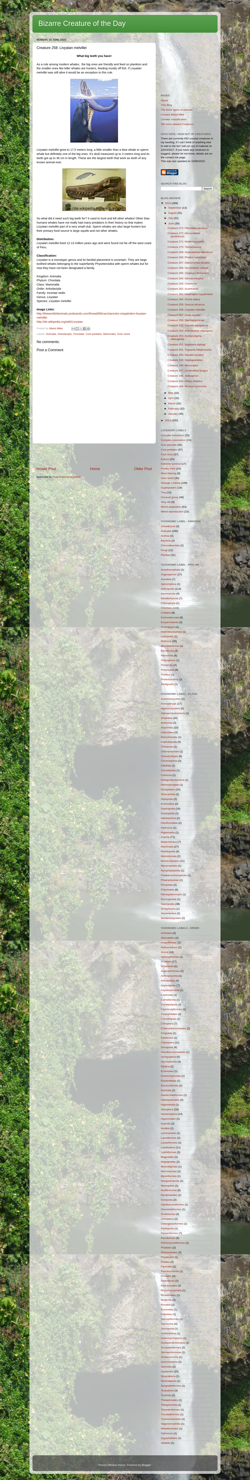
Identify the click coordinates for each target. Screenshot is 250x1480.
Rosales (166, 1304)
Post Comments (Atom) (67, 476)
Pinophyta (167, 665)
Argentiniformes (170, 971)
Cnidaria (166, 612)
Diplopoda (167, 799)
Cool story (167, 454)
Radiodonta (168, 1280)
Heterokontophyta (171, 631)
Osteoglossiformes (172, 1223)
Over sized (123, 333)
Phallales (166, 1247)
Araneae (166, 961)
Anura (164, 952)
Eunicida (166, 1090)
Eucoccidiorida (169, 1085)
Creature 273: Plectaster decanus (188, 228)
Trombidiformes (170, 1414)
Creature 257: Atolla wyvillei (184, 315)
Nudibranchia (169, 1190)
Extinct (165, 459)
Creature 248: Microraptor (183, 365)
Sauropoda (167, 1328)
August (172, 212)
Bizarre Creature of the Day (82, 23)
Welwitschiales (169, 1428)
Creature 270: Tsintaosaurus (184, 246)
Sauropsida (167, 903)
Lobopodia (167, 636)
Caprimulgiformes (171, 1009)
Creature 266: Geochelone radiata (188, 267)
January (173, 413)
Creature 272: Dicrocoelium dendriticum (184, 235)
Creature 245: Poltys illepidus (185, 381)
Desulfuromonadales (173, 1052)
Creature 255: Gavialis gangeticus (188, 325)
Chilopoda (167, 746)
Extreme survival (171, 463)
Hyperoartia (168, 832)
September (175, 207)
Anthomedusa (169, 947)
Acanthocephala (170, 569)
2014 (168, 420)
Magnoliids (167, 1156)
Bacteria (166, 540)
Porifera (165, 674)
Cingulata (166, 1033)
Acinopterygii (168, 703)
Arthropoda (167, 588)
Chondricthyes (169, 756)
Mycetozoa (167, 650)
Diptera (165, 1066)
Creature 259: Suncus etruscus (186, 304)
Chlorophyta (168, 603)
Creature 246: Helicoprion (183, 375)
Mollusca (166, 641)
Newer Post (46, 469)
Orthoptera (167, 1218)
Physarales (167, 1257)
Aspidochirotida (170, 990)
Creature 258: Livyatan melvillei (186, 309)
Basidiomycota (169, 598)
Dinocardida (168, 794)
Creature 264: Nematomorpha (185, 278)
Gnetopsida (168, 813)
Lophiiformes (168, 1152)
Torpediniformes (170, 1409)
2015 (168, 203)
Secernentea (168, 913)
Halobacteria (168, 818)
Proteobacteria (169, 679)
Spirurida (166, 1366)
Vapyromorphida (170, 1423)
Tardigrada (167, 684)
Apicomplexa (168, 584)
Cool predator (94, 333)
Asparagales (168, 985)
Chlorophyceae (170, 751)
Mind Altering (168, 473)
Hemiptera (167, 1109)
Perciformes (168, 1238)
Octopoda (167, 1199)
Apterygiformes (170, 956)
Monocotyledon (170, 860)
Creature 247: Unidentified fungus (188, 370)
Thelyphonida (169, 1404)
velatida (165, 1442)
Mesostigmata (169, 1166)
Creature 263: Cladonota (182, 283)
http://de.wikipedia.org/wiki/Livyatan (60, 321)
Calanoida (167, 994)
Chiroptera (167, 1023)
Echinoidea (167, 803)
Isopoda (165, 1123)
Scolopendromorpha (173, 1342)
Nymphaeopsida (170, 870)
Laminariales (168, 1133)
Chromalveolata (170, 545)
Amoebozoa (168, 526)
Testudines (167, 1390)
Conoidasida (168, 770)
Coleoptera (167, 1042)
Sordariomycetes (171, 918)
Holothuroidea (169, 822)
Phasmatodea (169, 1252)
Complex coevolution (173, 440)
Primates (166, 1276)
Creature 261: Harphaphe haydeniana (190, 294)
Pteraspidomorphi (171, 894)
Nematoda (167, 655)
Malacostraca (169, 841)
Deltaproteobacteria (172, 779)
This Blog (166, 105)
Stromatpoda (168, 1380)
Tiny (163, 492)
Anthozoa (166, 722)
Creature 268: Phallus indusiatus (187, 257)
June (171, 223)
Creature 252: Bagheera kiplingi (186, 344)
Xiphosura (167, 1433)
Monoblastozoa (170, 645)
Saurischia (167, 1323)
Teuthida (166, 1395)
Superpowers (169, 487)
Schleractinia (168, 1333)
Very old (166, 502)
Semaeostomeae (171, 1352)
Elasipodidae (168, 1080)
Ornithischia (168, 1214)
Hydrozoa (166, 827)
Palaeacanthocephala (174, 875)
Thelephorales (169, 1400)
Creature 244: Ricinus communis (187, 386)
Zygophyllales (169, 1438)
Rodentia (166, 1299)
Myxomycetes (169, 865)
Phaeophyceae (170, 880)
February (174, 408)
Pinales (165, 1261)
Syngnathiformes (171, 1385)
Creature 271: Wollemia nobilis (186, 241)
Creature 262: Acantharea (183, 288)
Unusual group (169, 497)
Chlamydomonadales (173, 1028)
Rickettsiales (168, 1295)
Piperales (166, 1266)
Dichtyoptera (168, 1056)
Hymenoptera (169, 1113)
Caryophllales (169, 1014)
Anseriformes (169, 942)
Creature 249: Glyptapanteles (185, 360)
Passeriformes (169, 1233)
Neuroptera (167, 1185)
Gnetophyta (168, 627)
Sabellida (166, 1314)
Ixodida (165, 1128)
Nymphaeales (169, 1195)
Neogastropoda (170, 1180)
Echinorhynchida (171, 1075)
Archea (165, 535)
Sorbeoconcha (169, 1357)
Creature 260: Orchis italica (184, 299)
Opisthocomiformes (172, 1204)
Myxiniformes (169, 1176)
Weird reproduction (172, 511)
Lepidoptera (168, 1147)
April (171, 398)
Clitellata (166, 765)
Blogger (146, 1464)
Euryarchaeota (169, 622)
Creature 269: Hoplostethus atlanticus (190, 252)
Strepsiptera (168, 1376)
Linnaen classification (173, 119)
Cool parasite (169, 444)
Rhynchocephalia (171, 1290)
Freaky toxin (168, 468)
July (171, 218)
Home (95, 469)
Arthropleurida (169, 975)
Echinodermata (170, 617)
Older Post (143, 469)
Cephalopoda (169, 741)
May (171, 392)
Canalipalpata (169, 1004)
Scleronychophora (172, 1338)
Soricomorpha (169, 1361)
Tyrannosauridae (171, 1418)
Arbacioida (167, 966)
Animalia (51, 333)
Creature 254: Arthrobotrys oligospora (190, 330)
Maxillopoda (168, 851)
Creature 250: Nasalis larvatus (186, 354)
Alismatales (168, 937)
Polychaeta (167, 669)
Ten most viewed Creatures (177, 124)
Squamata (167, 1371)
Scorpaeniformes (171, 1347)
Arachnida (167, 727)
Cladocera (167, 1037)
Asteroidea (167, 732)
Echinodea (167, 1071)
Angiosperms (169, 574)
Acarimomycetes (171, 698)
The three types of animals (176, 109)
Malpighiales (168, 1161)
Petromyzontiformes (173, 1242)
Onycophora (168, 660)
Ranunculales (169, 1285)
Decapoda (167, 1047)
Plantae (165, 554)
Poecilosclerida (170, 1271)
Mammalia (109, 333)
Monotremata (169, 1171)
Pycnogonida (168, 899)
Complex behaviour (172, 435)
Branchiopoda (169, 737)
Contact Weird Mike (172, 114)
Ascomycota (168, 593)
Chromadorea (169, 760)
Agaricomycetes (170, 708)
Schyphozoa (168, 908)
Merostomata (169, 856)
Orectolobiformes (171, 1209)
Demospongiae (170, 784)
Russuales (167, 1309)
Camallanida (168, 999)
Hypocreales (168, 1118)
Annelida (166, 579)
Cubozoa (166, 775)
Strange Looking (170, 482)
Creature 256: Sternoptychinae (186, 320)
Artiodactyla (65, 333)
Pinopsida (167, 884)
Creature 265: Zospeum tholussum (188, 273)
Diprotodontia (169, 1061)
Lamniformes (168, 1137)
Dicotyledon (168, 789)
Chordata (78, 333)
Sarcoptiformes (170, 1319)
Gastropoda (168, 808)
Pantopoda (167, 1228)
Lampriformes (169, 1142)
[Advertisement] (94, 455)
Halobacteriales (170, 1099)
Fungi (164, 550)
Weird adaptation (171, 506)
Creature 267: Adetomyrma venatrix (189, 262)
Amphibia (166, 718)
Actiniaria (166, 933)
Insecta (165, 837)
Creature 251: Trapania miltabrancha (189, 349)
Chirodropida (168, 1018)
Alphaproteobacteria (173, 713)
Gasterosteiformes (172, 1095)
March (172, 403)
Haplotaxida (168, 1104)
